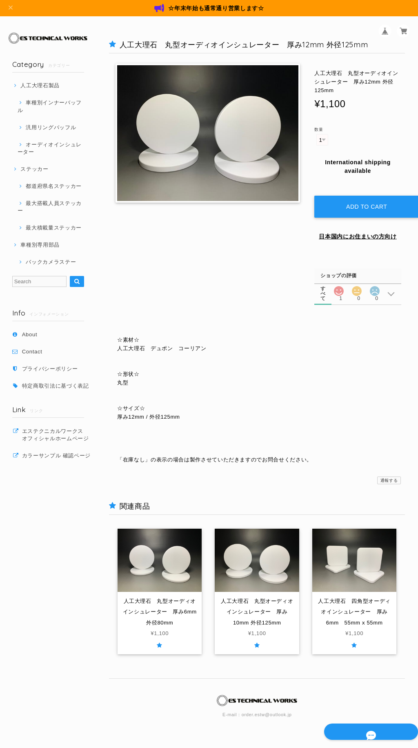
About (30, 334)
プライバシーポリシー (50, 369)
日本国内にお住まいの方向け (358, 228)
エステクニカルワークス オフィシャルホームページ (58, 434)
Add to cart (364, 199)
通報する (389, 472)
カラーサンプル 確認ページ (56, 455)
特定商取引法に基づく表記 (55, 386)
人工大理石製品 (40, 85)
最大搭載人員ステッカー (50, 207)
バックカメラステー (51, 262)
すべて (323, 280)
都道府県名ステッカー (54, 186)
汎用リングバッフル (51, 127)
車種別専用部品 (40, 245)
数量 (318, 129)
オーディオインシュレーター (50, 148)
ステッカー (34, 169)
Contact (32, 352)
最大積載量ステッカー (54, 228)
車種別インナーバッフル (50, 106)
